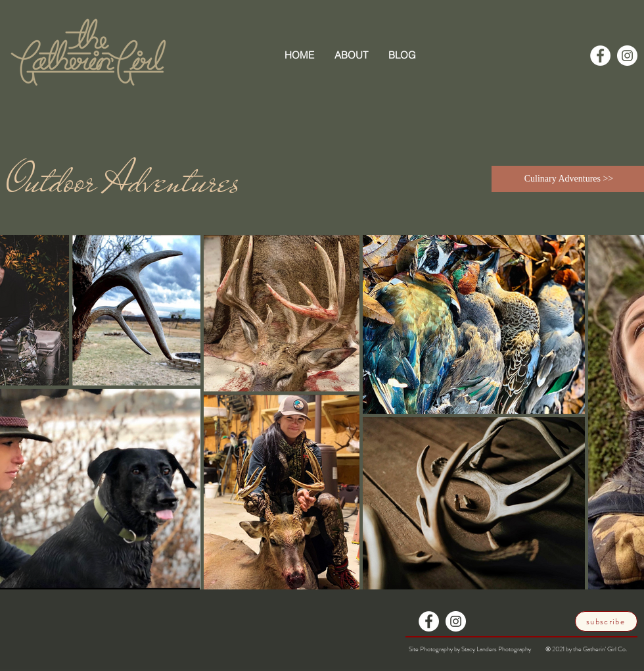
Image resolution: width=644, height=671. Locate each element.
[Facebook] (600, 55)
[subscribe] (606, 621)
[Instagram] (627, 55)
